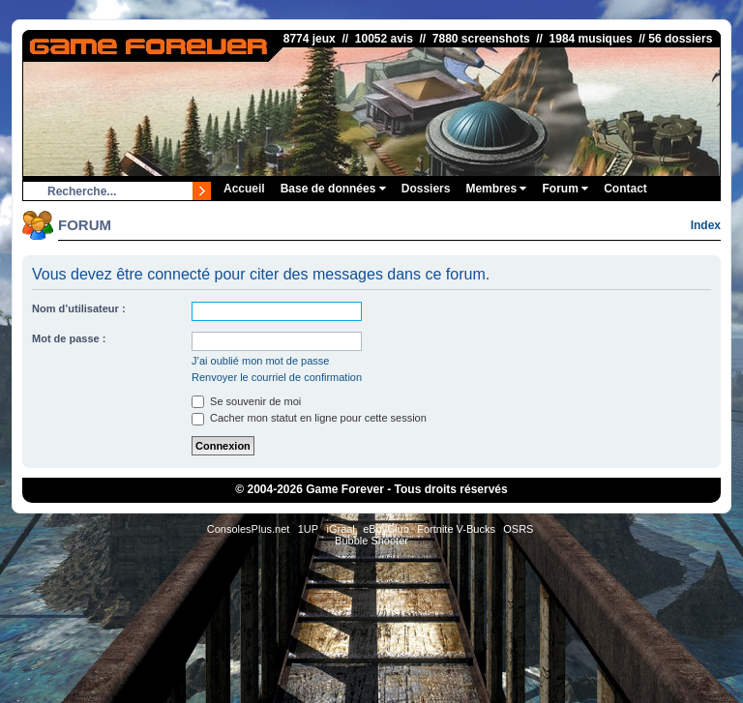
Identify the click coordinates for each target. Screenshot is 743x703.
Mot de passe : (68, 338)
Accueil (244, 188)
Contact (625, 188)
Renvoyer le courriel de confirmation (277, 377)
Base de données (333, 188)
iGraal (340, 529)
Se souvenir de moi (246, 401)
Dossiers (426, 188)
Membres (495, 188)
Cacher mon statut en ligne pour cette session (309, 418)
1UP (308, 529)
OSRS (518, 529)
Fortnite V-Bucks (456, 529)
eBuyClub (386, 529)
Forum (565, 188)
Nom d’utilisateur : (79, 308)
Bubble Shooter (371, 540)
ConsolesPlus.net (248, 529)
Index (706, 225)
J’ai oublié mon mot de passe (260, 360)
